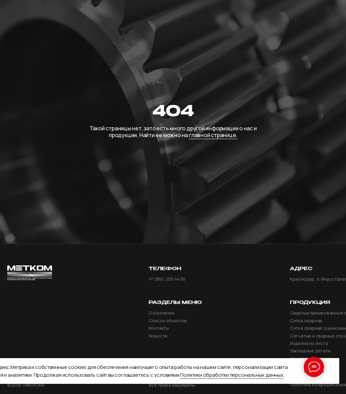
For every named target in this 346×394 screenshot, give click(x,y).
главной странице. (213, 135)
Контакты (159, 328)
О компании (161, 313)
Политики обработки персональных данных (231, 374)
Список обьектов (168, 321)
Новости (158, 336)
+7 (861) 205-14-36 (167, 279)
